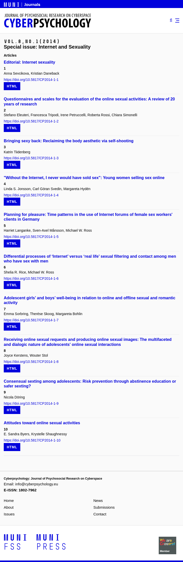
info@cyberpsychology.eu (36, 484)
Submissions (104, 507)
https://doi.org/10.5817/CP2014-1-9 (31, 403)
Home (9, 500)
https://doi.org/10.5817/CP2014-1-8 (31, 362)
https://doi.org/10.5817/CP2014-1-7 (31, 320)
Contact (99, 514)
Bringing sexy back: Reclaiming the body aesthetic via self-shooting (68, 141)
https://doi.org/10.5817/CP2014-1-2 (31, 121)
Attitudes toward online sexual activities (42, 423)
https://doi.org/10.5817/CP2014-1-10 (32, 440)
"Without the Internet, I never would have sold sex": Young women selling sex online (84, 178)
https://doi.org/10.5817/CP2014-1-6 (31, 278)
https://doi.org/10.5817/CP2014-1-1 (31, 80)
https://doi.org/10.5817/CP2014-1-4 (31, 195)
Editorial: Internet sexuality (29, 62)
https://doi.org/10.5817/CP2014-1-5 (31, 237)
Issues (9, 514)
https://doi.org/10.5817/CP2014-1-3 (31, 158)
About (9, 507)
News (98, 500)
